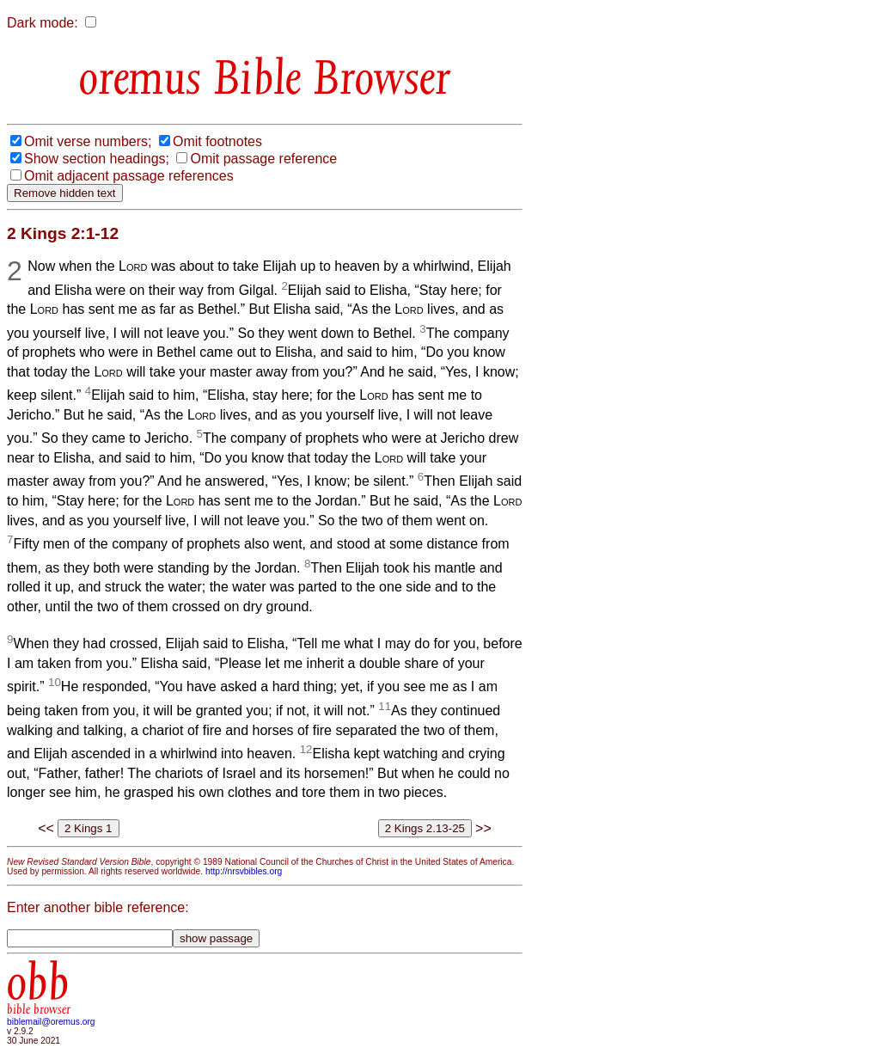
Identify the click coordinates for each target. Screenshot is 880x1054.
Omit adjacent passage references (129, 176)
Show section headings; (96, 158)
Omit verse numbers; (87, 141)
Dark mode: (42, 22)
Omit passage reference (263, 158)
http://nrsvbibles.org (243, 871)
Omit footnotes (217, 141)
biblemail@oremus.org (51, 1021)
